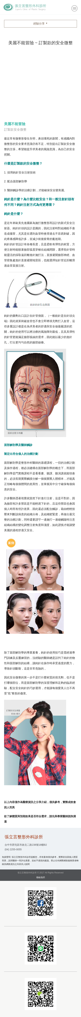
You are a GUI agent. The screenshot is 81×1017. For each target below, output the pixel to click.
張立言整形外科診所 (25, 7)
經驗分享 (39, 23)
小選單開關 (74, 8)
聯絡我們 (40, 877)
